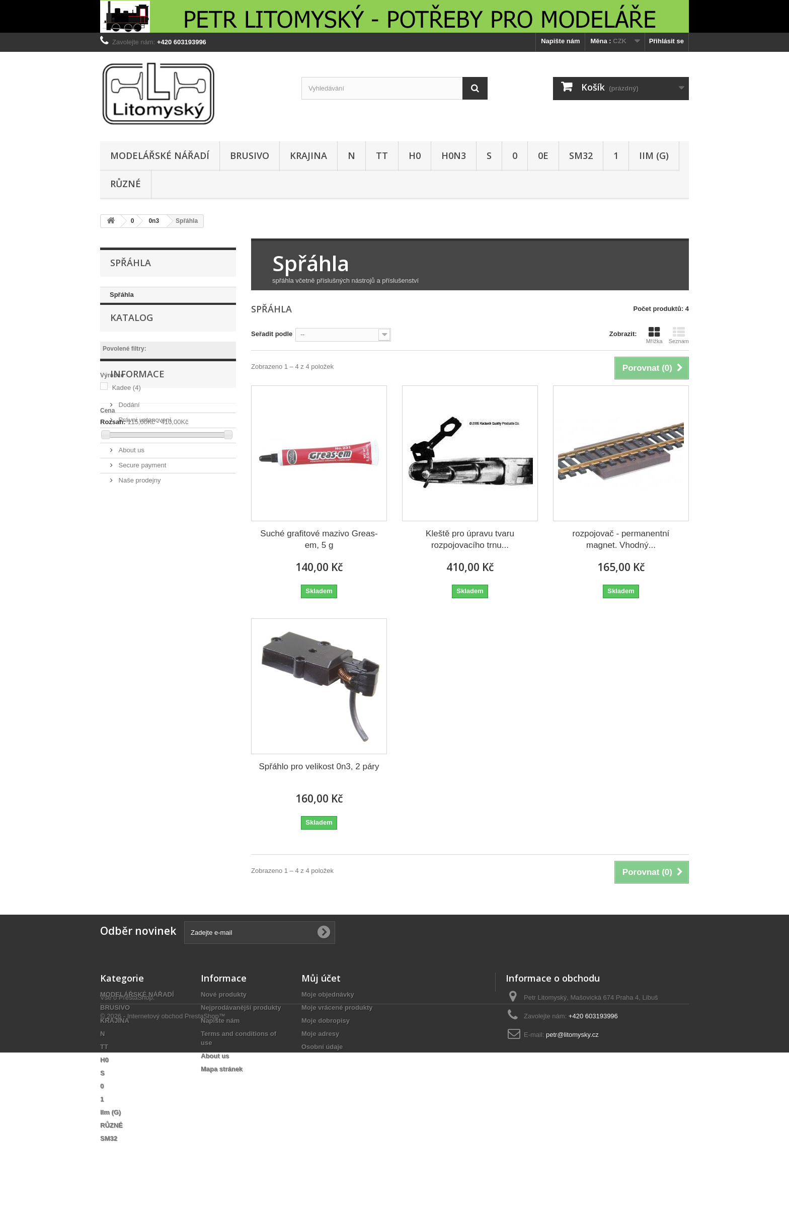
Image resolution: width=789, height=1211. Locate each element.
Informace (137, 489)
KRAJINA (308, 155)
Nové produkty (224, 994)
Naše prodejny (139, 591)
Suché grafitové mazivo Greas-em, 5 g (318, 539)
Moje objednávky (327, 994)
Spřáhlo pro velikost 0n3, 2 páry (319, 766)
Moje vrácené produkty (337, 1007)
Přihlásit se (666, 41)
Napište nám (560, 41)
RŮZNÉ (125, 184)
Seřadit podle (271, 334)
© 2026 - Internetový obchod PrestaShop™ (162, 1174)
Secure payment (141, 576)
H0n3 (453, 155)
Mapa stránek (222, 1069)
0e (543, 155)
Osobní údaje (322, 1047)
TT (382, 155)
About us (130, 561)
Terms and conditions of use (158, 546)
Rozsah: (113, 437)
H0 (415, 155)
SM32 (581, 155)
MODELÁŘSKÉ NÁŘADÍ (159, 155)
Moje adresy (320, 1033)
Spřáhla (122, 294)
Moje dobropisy (325, 1020)
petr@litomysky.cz (572, 1034)
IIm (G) (654, 155)
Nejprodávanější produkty (241, 1007)
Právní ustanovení (144, 531)
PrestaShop (136, 1156)
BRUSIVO (249, 155)
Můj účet (321, 978)
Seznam (679, 335)
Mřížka (654, 335)
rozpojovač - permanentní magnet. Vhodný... (621, 539)
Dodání (128, 516)
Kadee (126, 403)
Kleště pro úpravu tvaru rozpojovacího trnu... (470, 539)
